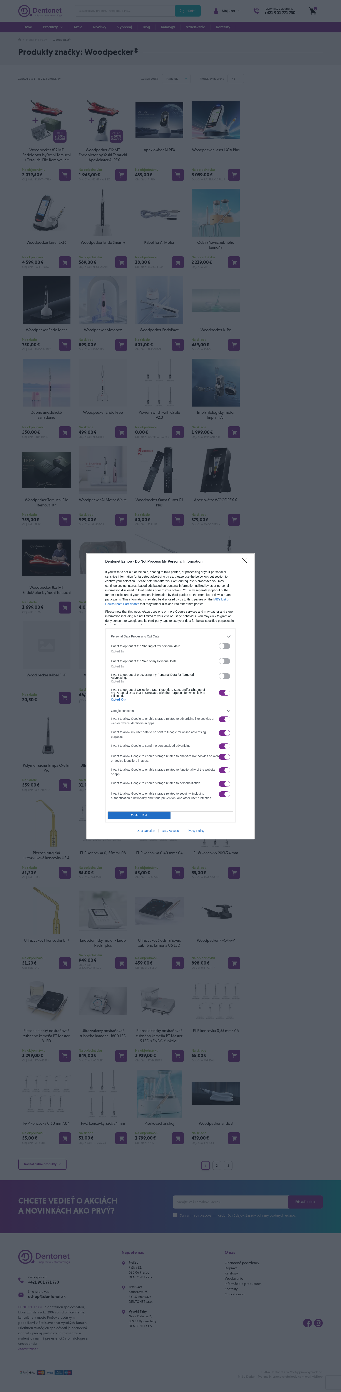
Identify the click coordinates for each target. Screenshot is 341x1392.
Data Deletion (146, 831)
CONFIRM (140, 815)
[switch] (224, 645)
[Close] (246, 560)
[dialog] (170, 696)
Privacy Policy (195, 831)
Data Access (170, 831)
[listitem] (170, 635)
